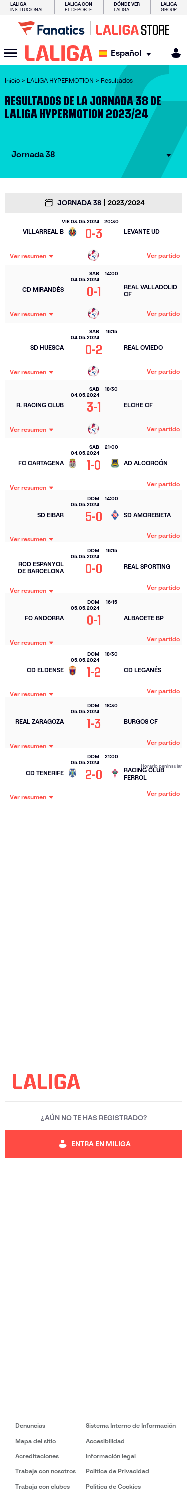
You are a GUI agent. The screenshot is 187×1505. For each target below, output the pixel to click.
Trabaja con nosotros (45, 1471)
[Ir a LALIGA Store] (93, 28)
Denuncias (30, 1425)
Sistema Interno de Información (131, 1425)
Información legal (111, 1456)
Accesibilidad (105, 1441)
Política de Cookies (113, 1486)
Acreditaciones (37, 1456)
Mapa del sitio (35, 1441)
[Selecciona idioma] (127, 53)
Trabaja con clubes (42, 1486)
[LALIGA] (59, 53)
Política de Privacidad (117, 1471)
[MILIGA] (172, 53)
